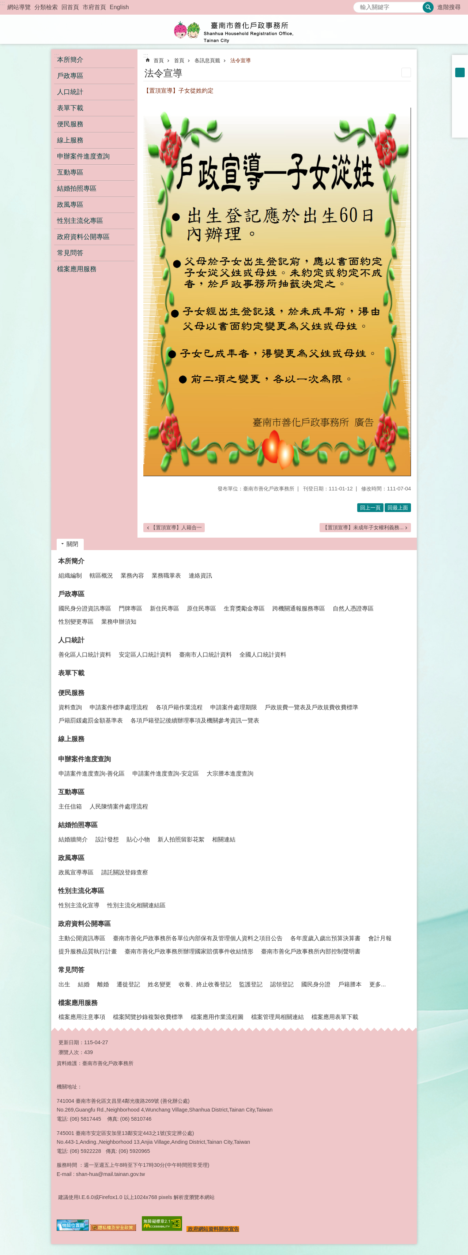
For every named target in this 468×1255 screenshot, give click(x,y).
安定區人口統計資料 (145, 654)
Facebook (460, 91)
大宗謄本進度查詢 (230, 773)
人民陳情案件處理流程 (119, 806)
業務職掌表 (166, 575)
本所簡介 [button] (70, 59)
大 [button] (460, 82)
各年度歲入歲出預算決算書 (325, 938)
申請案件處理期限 (233, 707)
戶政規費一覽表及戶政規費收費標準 (311, 707)
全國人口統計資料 (262, 654)
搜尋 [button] (428, 7)
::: (2, 3)
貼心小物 (138, 839)
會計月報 (380, 938)
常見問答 (71, 970)
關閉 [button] (72, 544)
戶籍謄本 (350, 984)
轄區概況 (101, 575)
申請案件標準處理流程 (119, 707)
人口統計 (71, 640)
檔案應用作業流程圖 (217, 1017)
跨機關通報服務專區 (298, 608)
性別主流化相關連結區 (136, 905)
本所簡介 (71, 561)
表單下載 (70, 108)
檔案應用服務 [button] (77, 269)
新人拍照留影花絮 (181, 839)
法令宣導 (240, 60)
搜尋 (359, 5)
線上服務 (70, 140)
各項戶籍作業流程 (179, 707)
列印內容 (406, 72)
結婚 (84, 984)
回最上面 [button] (398, 508)
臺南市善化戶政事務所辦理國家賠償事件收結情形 (189, 951)
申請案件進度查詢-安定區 (165, 773)
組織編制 (70, 575)
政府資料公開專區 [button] (83, 236)
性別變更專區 (76, 622)
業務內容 (132, 575)
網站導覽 (19, 7)
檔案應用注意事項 (81, 1017)
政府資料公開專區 (84, 923)
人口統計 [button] (70, 92)
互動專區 (71, 792)
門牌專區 (130, 608)
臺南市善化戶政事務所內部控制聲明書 (311, 951)
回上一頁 (370, 508)
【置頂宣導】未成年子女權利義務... (363, 527)
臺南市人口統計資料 (205, 654)
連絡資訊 (200, 575)
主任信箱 (70, 806)
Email (460, 129)
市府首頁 (94, 7)
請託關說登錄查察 (124, 872)
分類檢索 (46, 7)
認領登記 (282, 984)
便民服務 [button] (70, 124)
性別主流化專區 (81, 890)
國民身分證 (316, 984)
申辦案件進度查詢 (84, 759)
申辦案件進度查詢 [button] (83, 156)
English (119, 7)
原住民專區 (201, 608)
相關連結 (223, 839)
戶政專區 (71, 594)
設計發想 (107, 839)
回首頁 (70, 7)
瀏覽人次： (71, 1052)
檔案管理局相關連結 (277, 1017)
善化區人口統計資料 (84, 654)
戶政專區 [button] (70, 75)
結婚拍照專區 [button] (77, 188)
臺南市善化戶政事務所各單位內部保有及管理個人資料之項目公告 (198, 938)
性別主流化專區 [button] (80, 220)
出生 (64, 984)
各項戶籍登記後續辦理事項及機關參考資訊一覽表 (195, 720)
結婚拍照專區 (78, 825)
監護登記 (251, 984)
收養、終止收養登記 (205, 984)
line (460, 120)
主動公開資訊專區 (81, 938)
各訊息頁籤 (207, 60)
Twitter (460, 110)
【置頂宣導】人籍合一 (176, 527)
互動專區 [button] (70, 172)
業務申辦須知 (118, 622)
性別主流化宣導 (78, 905)
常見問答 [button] (70, 253)
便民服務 (71, 692)
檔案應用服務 (78, 1002)
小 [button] (460, 63)
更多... (377, 984)
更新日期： (71, 1042)
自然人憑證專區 (353, 608)
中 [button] (460, 72)
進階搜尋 (449, 7)
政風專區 (71, 858)
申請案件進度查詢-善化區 (91, 773)
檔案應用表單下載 (335, 1017)
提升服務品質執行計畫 (87, 951)
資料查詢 (70, 707)
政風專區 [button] (70, 204)
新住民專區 (164, 608)
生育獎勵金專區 (244, 608)
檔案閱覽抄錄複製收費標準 (148, 1017)
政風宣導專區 (76, 872)
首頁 (159, 60)
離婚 (103, 984)
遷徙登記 (128, 984)
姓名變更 (159, 984)
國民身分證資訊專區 (84, 608)
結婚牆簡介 (73, 839)
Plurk (460, 101)
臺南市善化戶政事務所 (234, 29)
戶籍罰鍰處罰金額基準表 (90, 720)
